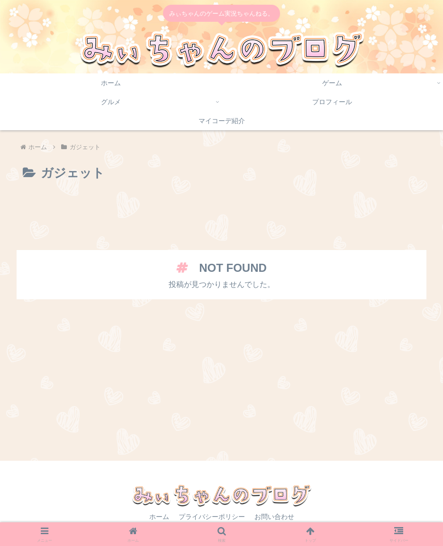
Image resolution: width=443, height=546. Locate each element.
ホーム (159, 516)
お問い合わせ (274, 516)
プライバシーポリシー (212, 516)
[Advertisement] (221, 221)
